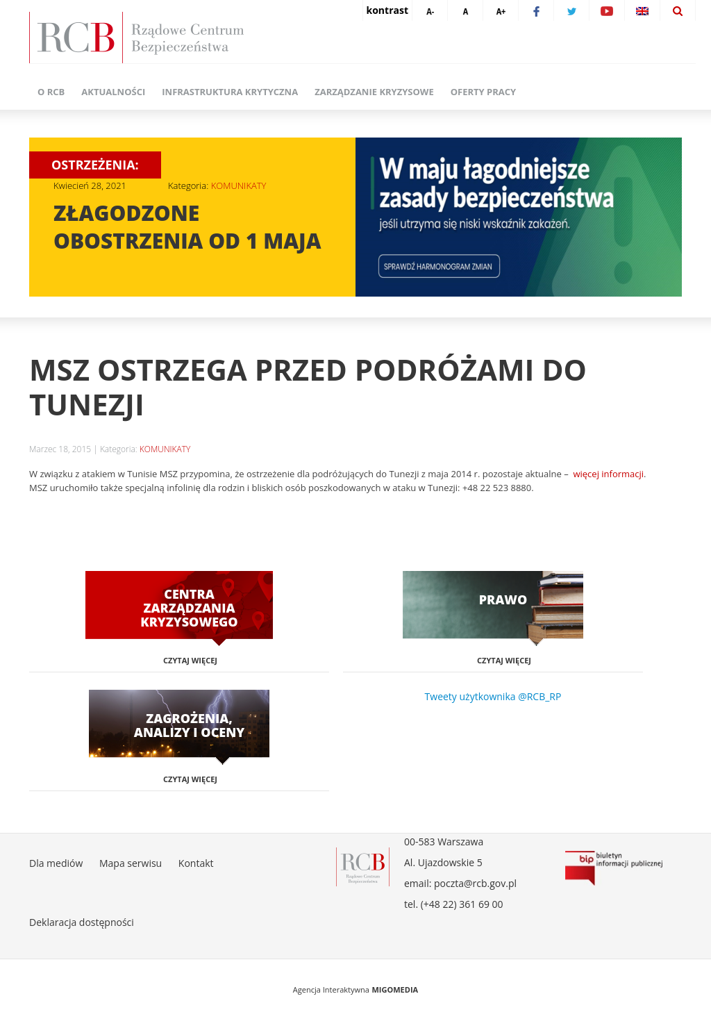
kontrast (387, 10)
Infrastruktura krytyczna (230, 91)
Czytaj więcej (190, 660)
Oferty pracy (483, 91)
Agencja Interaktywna (331, 989)
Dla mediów (56, 863)
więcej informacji (608, 473)
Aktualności (113, 91)
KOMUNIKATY (239, 185)
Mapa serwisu (130, 863)
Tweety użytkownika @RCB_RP (493, 696)
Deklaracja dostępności (81, 922)
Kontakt (196, 863)
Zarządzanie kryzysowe (374, 91)
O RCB (51, 91)
